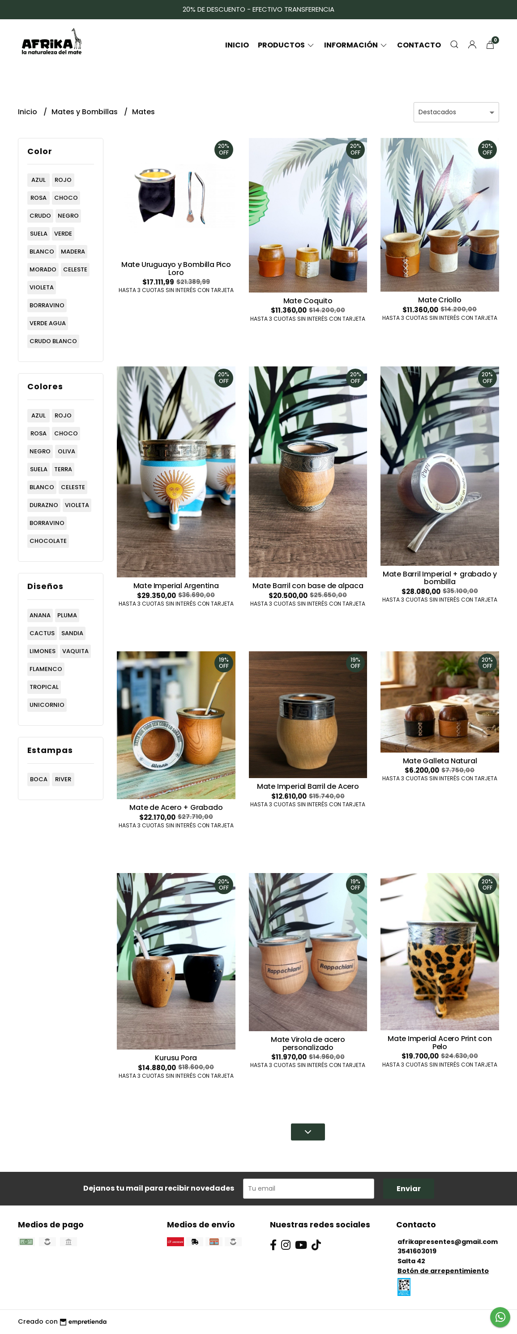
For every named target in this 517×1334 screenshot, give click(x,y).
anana (40, 615)
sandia (72, 633)
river (63, 779)
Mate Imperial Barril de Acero (308, 786)
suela (38, 233)
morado (43, 269)
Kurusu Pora (176, 1058)
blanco (42, 251)
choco (66, 198)
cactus (42, 633)
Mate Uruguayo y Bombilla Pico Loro (176, 268)
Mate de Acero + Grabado (175, 807)
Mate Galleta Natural (440, 761)
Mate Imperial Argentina (176, 586)
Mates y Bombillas (85, 112)
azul (38, 180)
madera (73, 251)
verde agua (48, 323)
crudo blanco (53, 341)
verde (63, 233)
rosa (38, 198)
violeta (42, 287)
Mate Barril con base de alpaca (307, 586)
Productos (286, 45)
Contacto (419, 45)
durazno (44, 505)
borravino (47, 305)
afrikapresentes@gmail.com (447, 1241)
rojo (63, 180)
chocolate (48, 541)
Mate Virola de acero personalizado (308, 1043)
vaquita (75, 651)
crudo (40, 215)
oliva (66, 451)
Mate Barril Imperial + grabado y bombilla (440, 578)
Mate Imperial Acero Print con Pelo (440, 1042)
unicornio (47, 705)
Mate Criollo (439, 300)
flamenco (46, 669)
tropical (44, 687)
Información (356, 45)
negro (68, 215)
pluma (67, 615)
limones (43, 651)
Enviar (409, 1188)
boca (38, 779)
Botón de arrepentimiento (443, 1270)
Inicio (237, 45)
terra (63, 469)
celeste (75, 269)
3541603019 (416, 1251)
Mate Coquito (308, 301)
